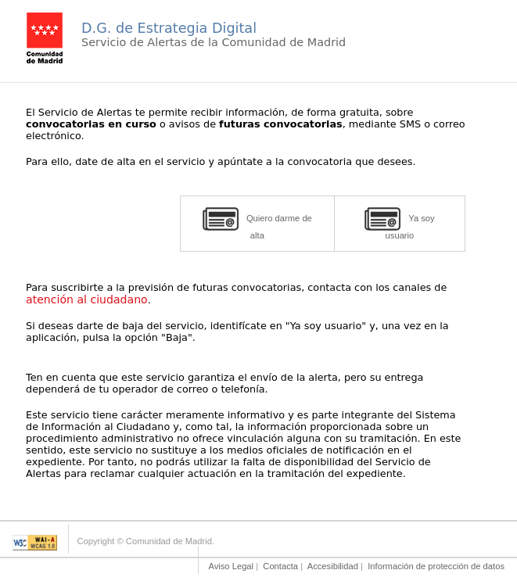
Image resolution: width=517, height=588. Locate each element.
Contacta (280, 566)
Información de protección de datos (436, 566)
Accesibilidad (332, 566)
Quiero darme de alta (257, 223)
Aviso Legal (230, 566)
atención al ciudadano (87, 299)
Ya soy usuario (399, 223)
